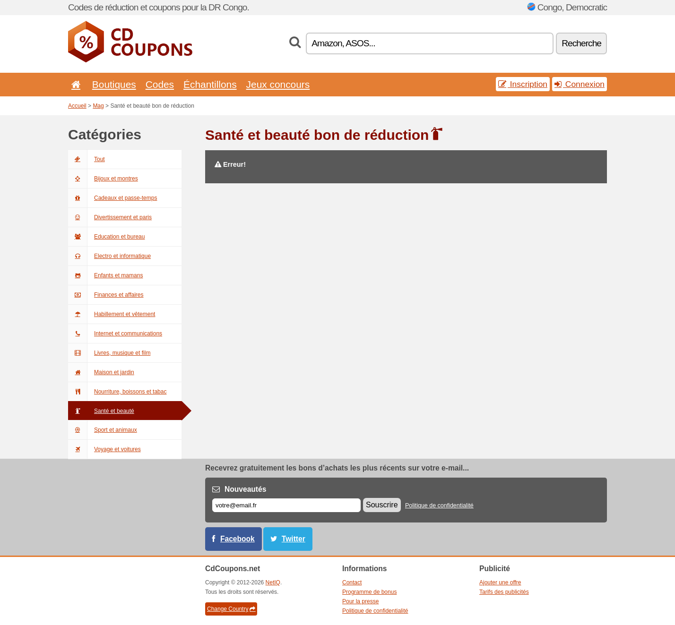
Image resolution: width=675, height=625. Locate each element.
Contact (352, 582)
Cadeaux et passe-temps (112, 197)
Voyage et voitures (104, 449)
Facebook (237, 539)
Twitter (293, 539)
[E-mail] (286, 505)
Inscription (522, 84)
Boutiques (114, 84)
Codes (160, 84)
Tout (86, 159)
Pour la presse (360, 601)
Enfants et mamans (105, 275)
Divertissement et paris (110, 217)
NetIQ (273, 582)
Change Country (231, 609)
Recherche (581, 43)
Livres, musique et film (109, 352)
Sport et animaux (102, 429)
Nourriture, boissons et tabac (117, 391)
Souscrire (382, 505)
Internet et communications (115, 333)
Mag (98, 106)
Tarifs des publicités (504, 592)
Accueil (77, 106)
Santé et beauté (101, 411)
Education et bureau (106, 236)
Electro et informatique (109, 256)
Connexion (579, 84)
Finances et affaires (106, 294)
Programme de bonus (369, 592)
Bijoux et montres (103, 178)
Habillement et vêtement (111, 314)
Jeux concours (278, 84)
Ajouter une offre (500, 582)
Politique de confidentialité (439, 505)
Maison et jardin (101, 372)
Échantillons (210, 84)
